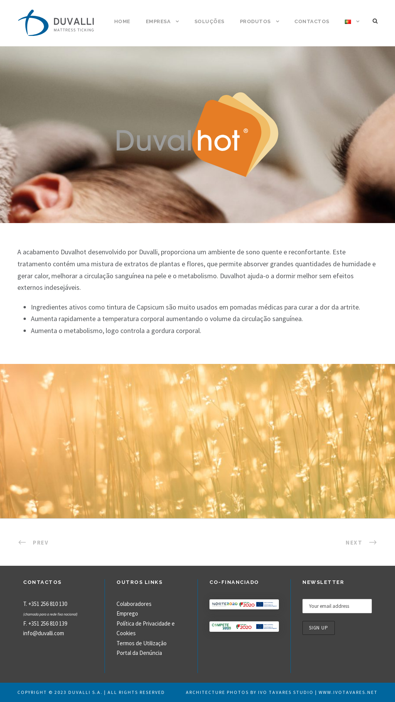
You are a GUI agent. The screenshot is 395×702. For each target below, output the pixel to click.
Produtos (255, 21)
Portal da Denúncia (139, 652)
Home (122, 21)
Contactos (311, 21)
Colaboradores (134, 603)
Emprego (127, 613)
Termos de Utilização (141, 643)
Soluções (209, 21)
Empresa (158, 21)
